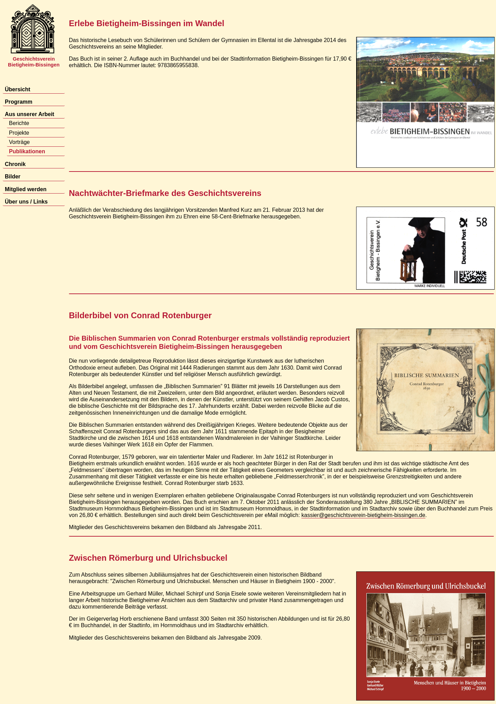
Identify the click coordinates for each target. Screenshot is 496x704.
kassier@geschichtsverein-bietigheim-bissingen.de (363, 515)
